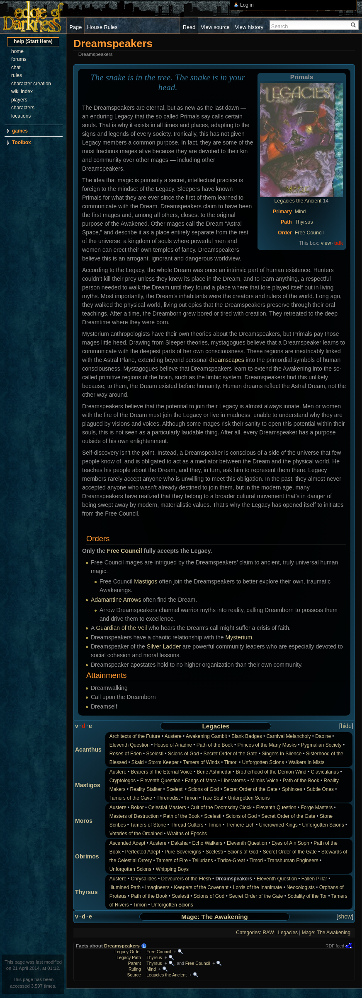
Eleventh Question (129, 745)
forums (19, 59)
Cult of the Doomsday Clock (220, 807)
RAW (268, 932)
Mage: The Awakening (214, 916)
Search (279, 26)
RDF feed (335, 945)
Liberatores (233, 780)
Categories (248, 932)
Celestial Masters (167, 807)
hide (346, 726)
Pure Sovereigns (183, 852)
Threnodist (168, 798)
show (345, 916)
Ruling (135, 969)
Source (134, 974)
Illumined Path (125, 887)
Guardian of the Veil (121, 627)
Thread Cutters (186, 825)
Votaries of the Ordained (136, 833)
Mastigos (145, 581)
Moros (83, 820)
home (17, 51)
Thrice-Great (231, 860)
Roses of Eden (125, 754)
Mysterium (239, 637)
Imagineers (157, 887)
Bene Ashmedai (214, 772)
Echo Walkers (207, 843)
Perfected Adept (142, 852)
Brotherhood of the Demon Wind (271, 772)
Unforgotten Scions (263, 762)
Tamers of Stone (148, 825)
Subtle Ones (320, 789)
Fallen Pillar (314, 879)
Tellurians (202, 860)
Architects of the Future (134, 736)
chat (16, 67)
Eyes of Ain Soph (290, 843)
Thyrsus (304, 222)
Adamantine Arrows (116, 599)
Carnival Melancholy (288, 736)
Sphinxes (292, 789)
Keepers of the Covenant (201, 887)
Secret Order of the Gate (230, 754)
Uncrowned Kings (278, 825)
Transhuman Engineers (292, 860)
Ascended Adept (127, 843)
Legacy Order (127, 951)
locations (21, 116)
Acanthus (88, 749)
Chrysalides (144, 879)
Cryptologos (122, 780)
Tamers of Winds (201, 762)
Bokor (137, 807)
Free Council (309, 233)
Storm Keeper (163, 762)
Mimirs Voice (264, 780)
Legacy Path (129, 957)
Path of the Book (215, 745)
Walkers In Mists (307, 762)
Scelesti (155, 754)
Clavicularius (325, 772)
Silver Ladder (164, 646)
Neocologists (301, 887)
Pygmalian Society (321, 745)
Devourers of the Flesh (186, 879)
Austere (173, 736)
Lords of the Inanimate (257, 887)
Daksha (179, 843)
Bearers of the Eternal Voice (161, 772)
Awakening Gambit (206, 736)
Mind (300, 212)
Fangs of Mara (201, 780)
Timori (231, 762)
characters (22, 108)
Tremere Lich (240, 825)
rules (16, 75)
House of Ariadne (173, 745)
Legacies (215, 726)
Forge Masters (317, 807)
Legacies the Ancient (298, 201)
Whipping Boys (172, 869)
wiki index (22, 91)
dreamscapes (226, 360)
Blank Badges (246, 736)
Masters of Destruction (134, 816)
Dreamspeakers (122, 945)
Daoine (323, 736)
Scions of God (183, 754)
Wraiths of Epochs (187, 833)
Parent (134, 963)
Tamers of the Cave (130, 798)
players (19, 100)
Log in (247, 5)
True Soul (212, 798)
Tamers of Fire (172, 860)
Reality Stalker (146, 789)
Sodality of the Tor (307, 896)
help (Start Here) (33, 41)
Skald (137, 762)
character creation (31, 84)
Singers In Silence (281, 754)
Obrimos (87, 856)
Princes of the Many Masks (266, 745)
